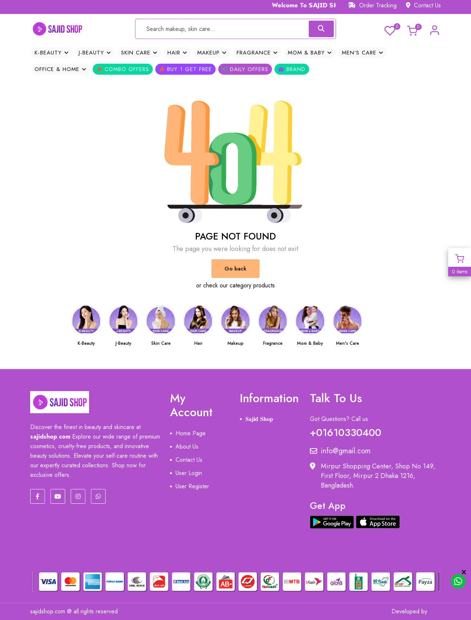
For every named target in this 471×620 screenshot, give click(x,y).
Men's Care (362, 53)
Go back (235, 269)
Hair (177, 53)
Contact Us (423, 5)
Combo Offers (122, 69)
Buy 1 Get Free (185, 69)
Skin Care (139, 53)
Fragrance (257, 53)
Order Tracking (372, 5)
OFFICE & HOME (60, 69)
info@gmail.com (340, 451)
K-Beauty (52, 53)
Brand (291, 69)
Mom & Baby (310, 53)
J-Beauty (95, 53)
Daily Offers (245, 69)
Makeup (212, 53)
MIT (436, 611)
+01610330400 (345, 431)
